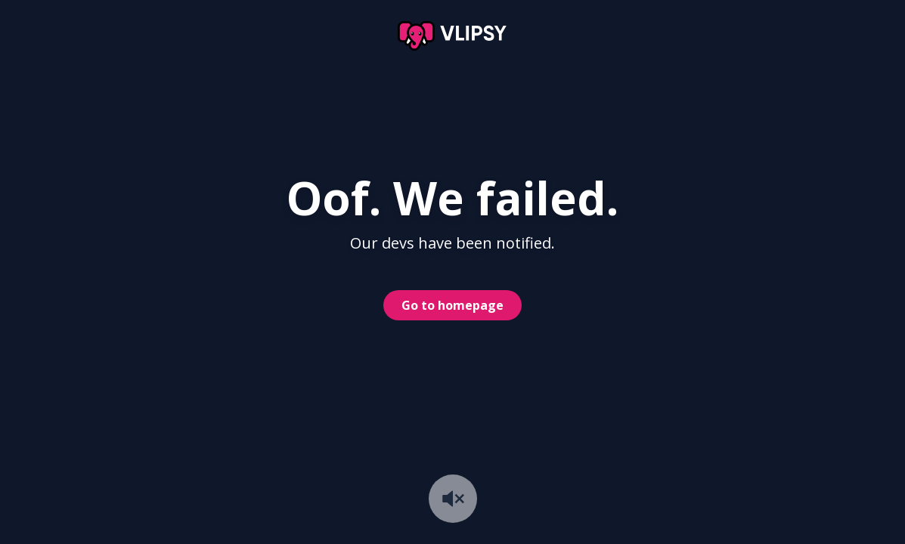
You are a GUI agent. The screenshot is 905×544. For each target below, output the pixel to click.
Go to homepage (452, 305)
